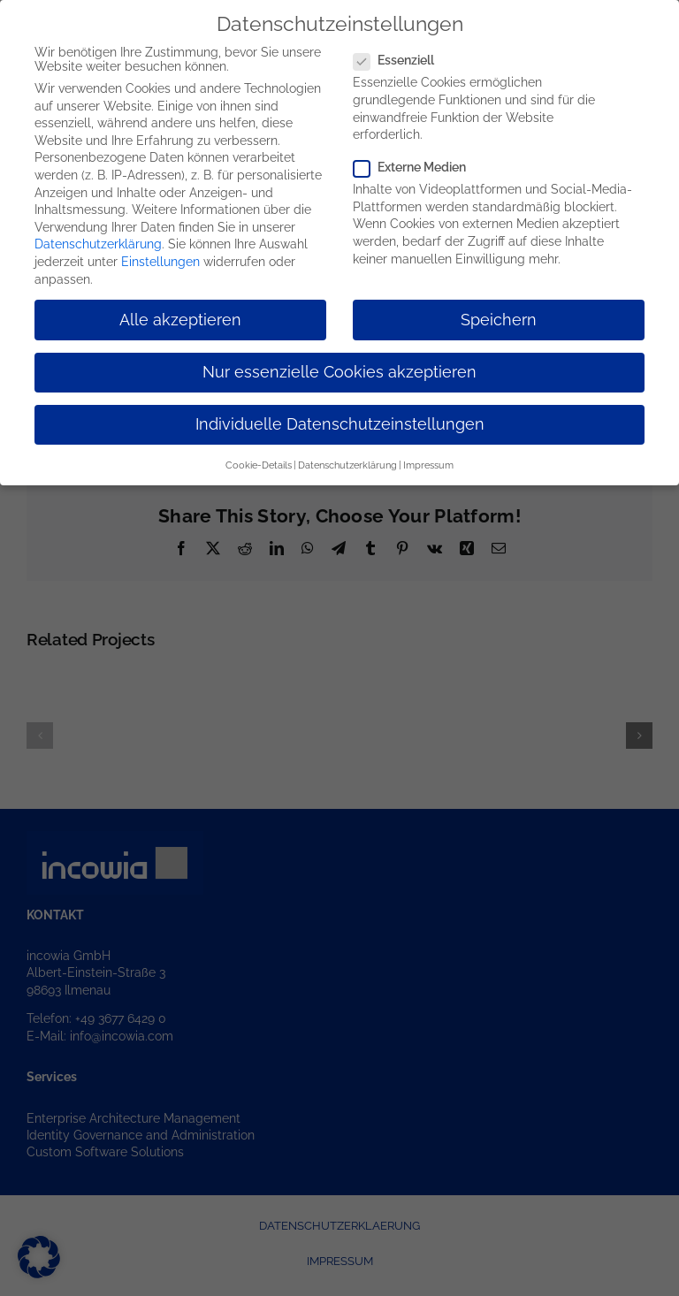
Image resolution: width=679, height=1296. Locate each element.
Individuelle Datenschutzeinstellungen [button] (339, 422)
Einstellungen (160, 260)
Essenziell (401, 58)
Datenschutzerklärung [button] (347, 463)
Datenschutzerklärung (98, 242)
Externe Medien (417, 165)
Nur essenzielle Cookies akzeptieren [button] (339, 369)
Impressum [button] (428, 463)
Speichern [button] (499, 317)
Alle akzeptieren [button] (180, 317)
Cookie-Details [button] (258, 463)
